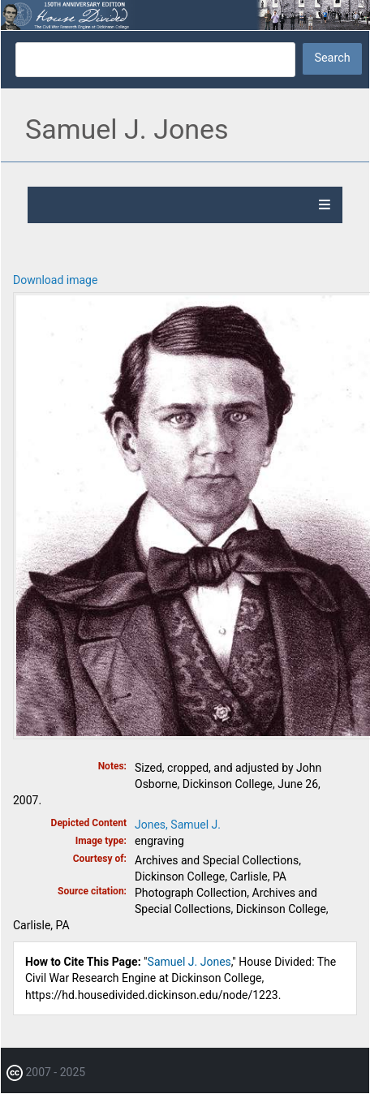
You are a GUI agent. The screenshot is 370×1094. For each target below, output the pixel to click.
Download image (55, 280)
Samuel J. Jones (189, 961)
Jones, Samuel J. (178, 824)
